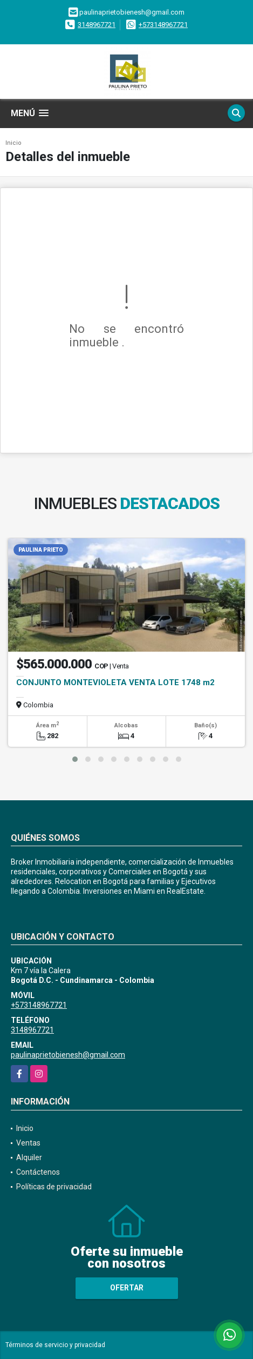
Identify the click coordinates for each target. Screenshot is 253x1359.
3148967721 (96, 25)
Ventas (28, 1143)
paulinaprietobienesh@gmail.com (68, 1054)
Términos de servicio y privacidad (55, 1345)
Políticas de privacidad (54, 1186)
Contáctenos (38, 1172)
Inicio (13, 142)
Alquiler (29, 1157)
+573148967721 (163, 25)
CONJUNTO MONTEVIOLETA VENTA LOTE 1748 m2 (115, 682)
